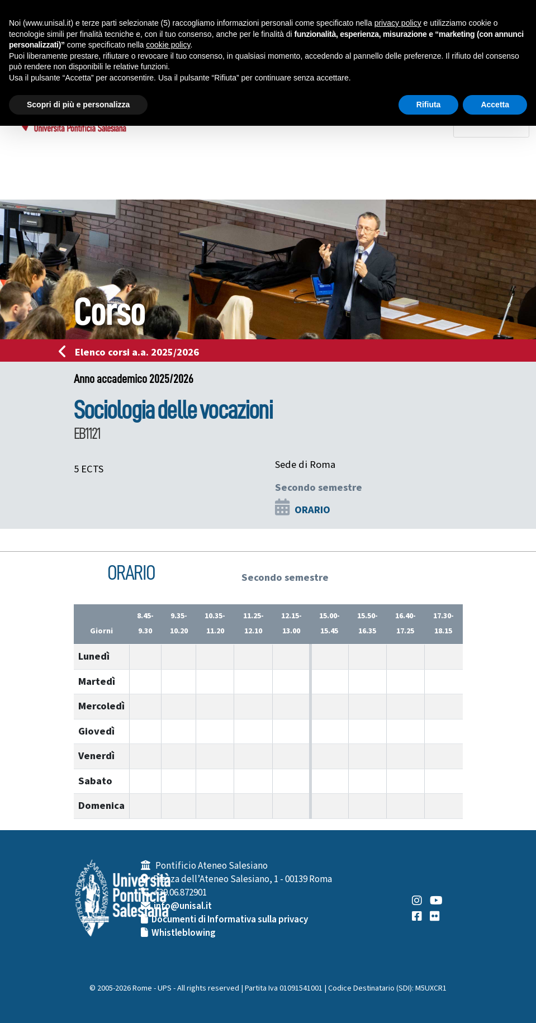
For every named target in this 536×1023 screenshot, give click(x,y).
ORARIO (312, 510)
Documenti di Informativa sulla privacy (229, 919)
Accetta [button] (495, 104)
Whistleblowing (183, 933)
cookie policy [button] (168, 44)
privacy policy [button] (397, 22)
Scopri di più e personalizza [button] (78, 104)
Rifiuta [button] (428, 104)
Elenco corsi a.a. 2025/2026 (132, 352)
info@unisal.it (183, 906)
